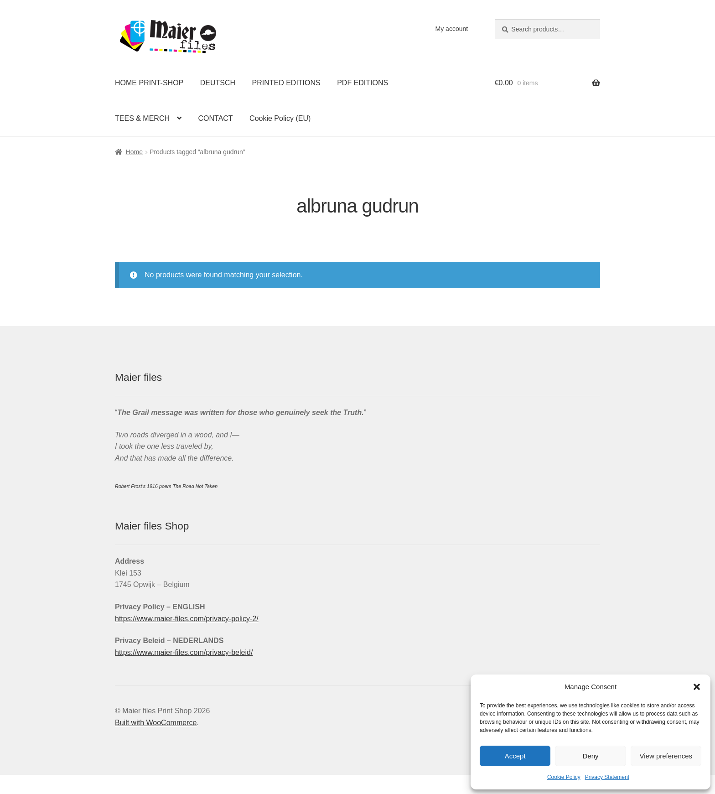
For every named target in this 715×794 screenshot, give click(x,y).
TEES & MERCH (142, 118)
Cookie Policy (563, 777)
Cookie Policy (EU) (280, 118)
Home (134, 152)
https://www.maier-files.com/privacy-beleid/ (184, 652)
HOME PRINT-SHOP (149, 83)
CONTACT (215, 118)
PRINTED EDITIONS (286, 83)
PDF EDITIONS (362, 83)
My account (451, 28)
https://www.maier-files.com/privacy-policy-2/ (187, 619)
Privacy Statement (607, 777)
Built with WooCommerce (156, 723)
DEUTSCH (217, 83)
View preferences (666, 756)
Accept (515, 756)
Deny (590, 756)
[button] (696, 686)
